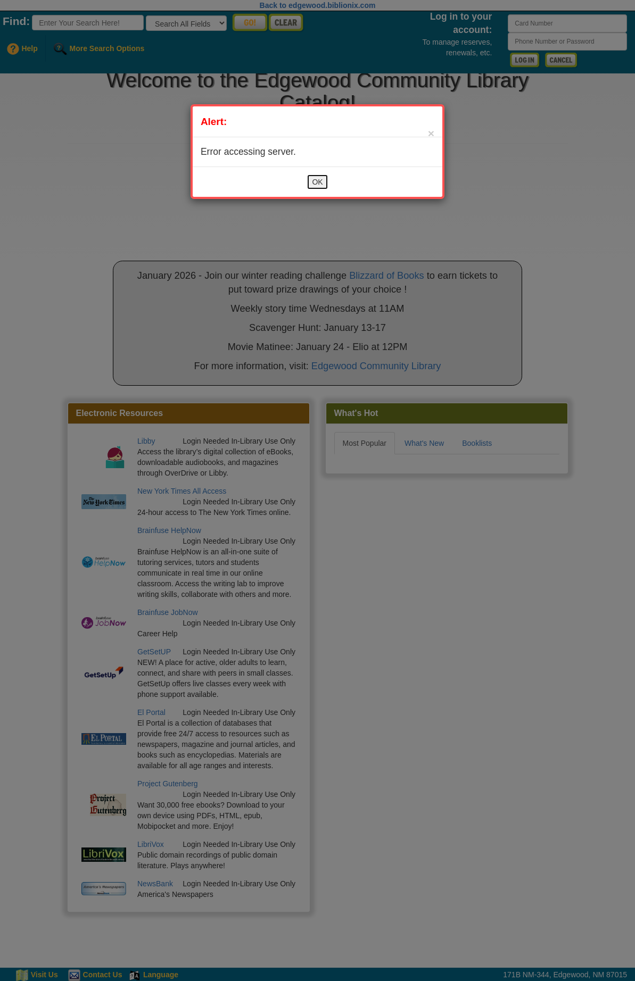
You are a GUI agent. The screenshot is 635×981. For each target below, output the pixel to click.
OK (317, 182)
